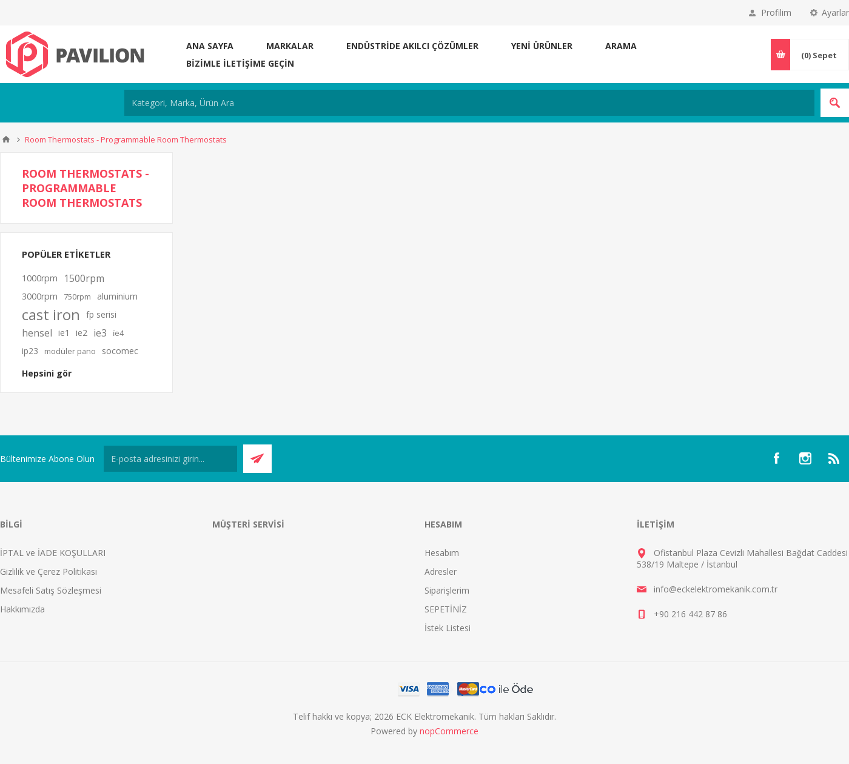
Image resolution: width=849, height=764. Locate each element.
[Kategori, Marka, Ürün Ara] (469, 103)
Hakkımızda (22, 609)
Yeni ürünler (541, 46)
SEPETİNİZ (445, 609)
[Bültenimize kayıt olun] (170, 459)
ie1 (64, 332)
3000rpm (40, 296)
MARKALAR (290, 46)
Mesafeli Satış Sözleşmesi (50, 590)
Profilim (776, 12)
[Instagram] (805, 458)
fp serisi (101, 314)
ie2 (81, 332)
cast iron (51, 315)
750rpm (77, 296)
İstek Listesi (447, 628)
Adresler (440, 571)
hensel (37, 333)
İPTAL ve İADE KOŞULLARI (53, 552)
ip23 (30, 351)
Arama (621, 46)
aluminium (117, 296)
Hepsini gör (47, 373)
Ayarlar (835, 12)
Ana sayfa (209, 46)
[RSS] (834, 458)
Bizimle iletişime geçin (240, 63)
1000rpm (40, 278)
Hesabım (441, 552)
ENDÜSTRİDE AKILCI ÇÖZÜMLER (412, 46)
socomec (120, 351)
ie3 (100, 333)
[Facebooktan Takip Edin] (776, 458)
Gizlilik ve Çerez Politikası (48, 571)
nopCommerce (449, 731)
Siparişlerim (446, 590)
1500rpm (84, 278)
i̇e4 (118, 332)
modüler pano (70, 351)
